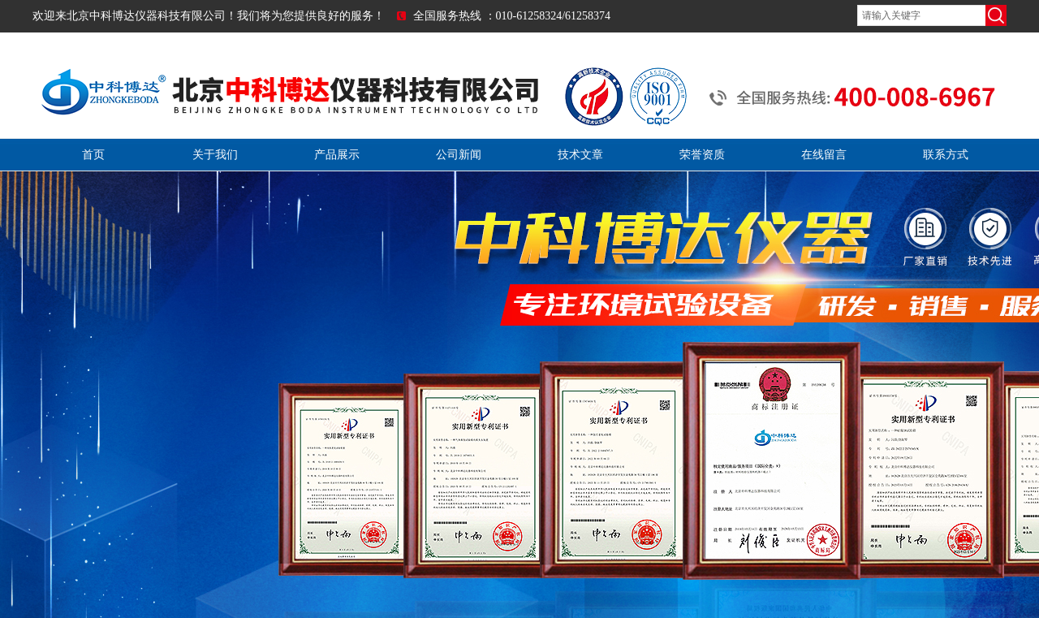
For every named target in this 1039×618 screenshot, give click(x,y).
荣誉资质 (702, 155)
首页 (93, 155)
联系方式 (945, 155)
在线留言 (824, 155)
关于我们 (215, 155)
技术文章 (580, 155)
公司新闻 (458, 155)
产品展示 (337, 155)
